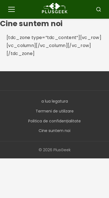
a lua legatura (54, 101)
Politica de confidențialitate (54, 121)
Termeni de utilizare (55, 111)
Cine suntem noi (54, 130)
